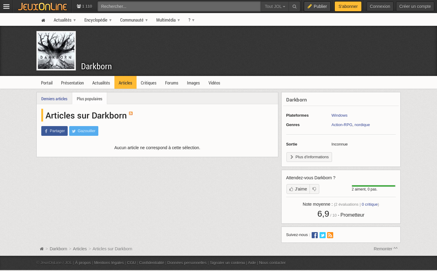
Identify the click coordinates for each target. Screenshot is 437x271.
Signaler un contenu (227, 262)
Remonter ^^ (386, 248)
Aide (252, 262)
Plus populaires (89, 98)
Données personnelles (187, 262)
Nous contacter (272, 262)
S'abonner (347, 6)
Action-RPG (341, 124)
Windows (339, 115)
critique (370, 204)
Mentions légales (109, 262)
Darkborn (96, 66)
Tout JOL (275, 6)
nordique (362, 124)
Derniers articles (54, 98)
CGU (131, 262)
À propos (83, 262)
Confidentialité (151, 262)
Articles (80, 248)
